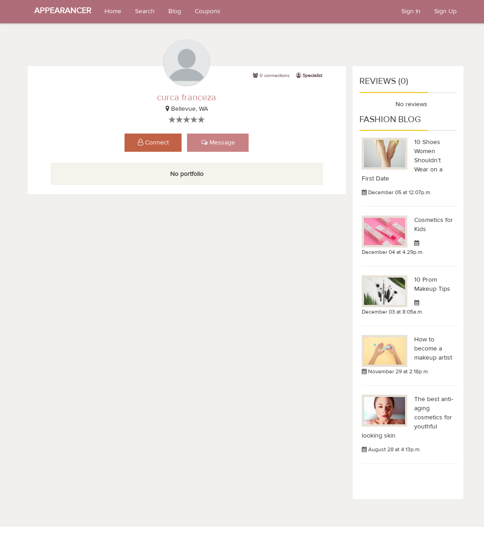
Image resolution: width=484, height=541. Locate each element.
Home (112, 11)
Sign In (411, 11)
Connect (153, 143)
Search (145, 11)
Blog (174, 11)
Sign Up (445, 11)
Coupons (207, 11)
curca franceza (186, 97)
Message (218, 143)
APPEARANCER (62, 10)
